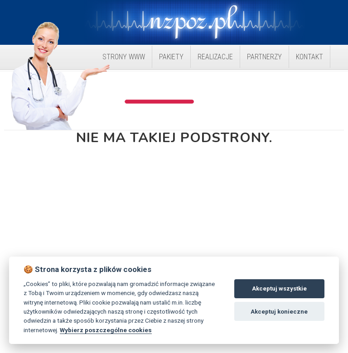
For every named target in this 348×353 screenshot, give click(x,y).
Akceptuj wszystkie (279, 288)
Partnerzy (264, 56)
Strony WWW (123, 56)
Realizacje (215, 56)
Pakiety (171, 56)
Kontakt (309, 56)
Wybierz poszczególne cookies (106, 330)
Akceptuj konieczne (279, 311)
